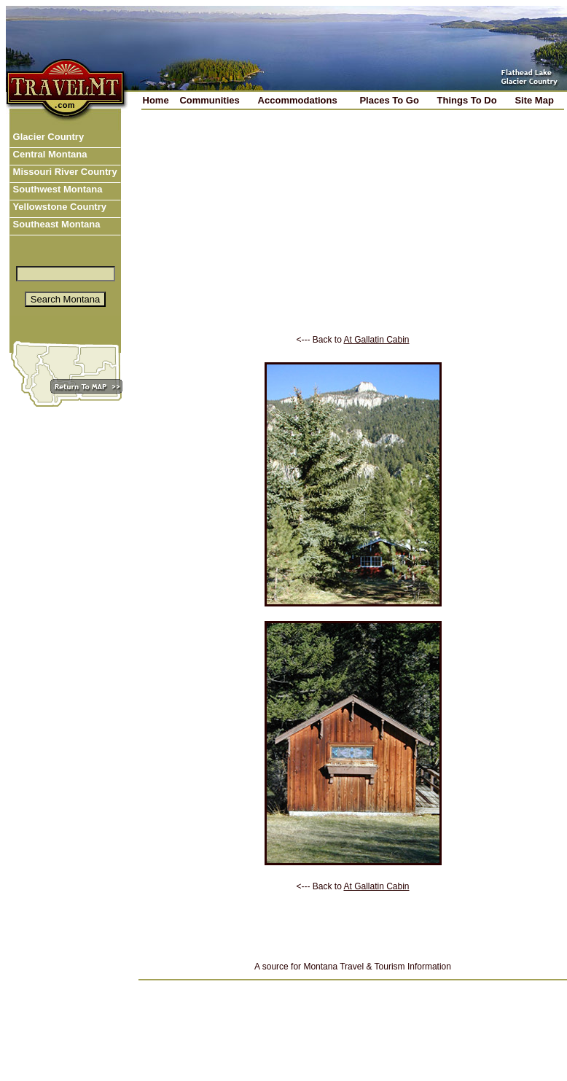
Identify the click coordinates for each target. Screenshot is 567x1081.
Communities (209, 100)
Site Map (534, 100)
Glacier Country (47, 136)
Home (156, 100)
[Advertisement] (353, 232)
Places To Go (388, 100)
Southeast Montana (55, 224)
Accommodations (297, 100)
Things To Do (467, 100)
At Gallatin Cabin (376, 340)
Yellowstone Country (58, 206)
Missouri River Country (63, 171)
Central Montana (48, 154)
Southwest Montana (56, 189)
